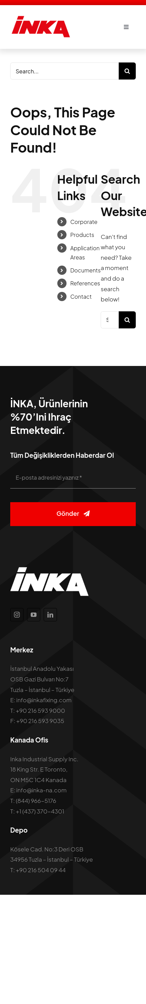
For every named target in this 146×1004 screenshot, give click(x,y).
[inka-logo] (40, 18)
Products (82, 234)
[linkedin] (50, 614)
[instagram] (17, 614)
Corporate (84, 221)
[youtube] (33, 614)
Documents (85, 270)
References (85, 283)
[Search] (127, 71)
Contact (81, 296)
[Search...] (64, 71)
